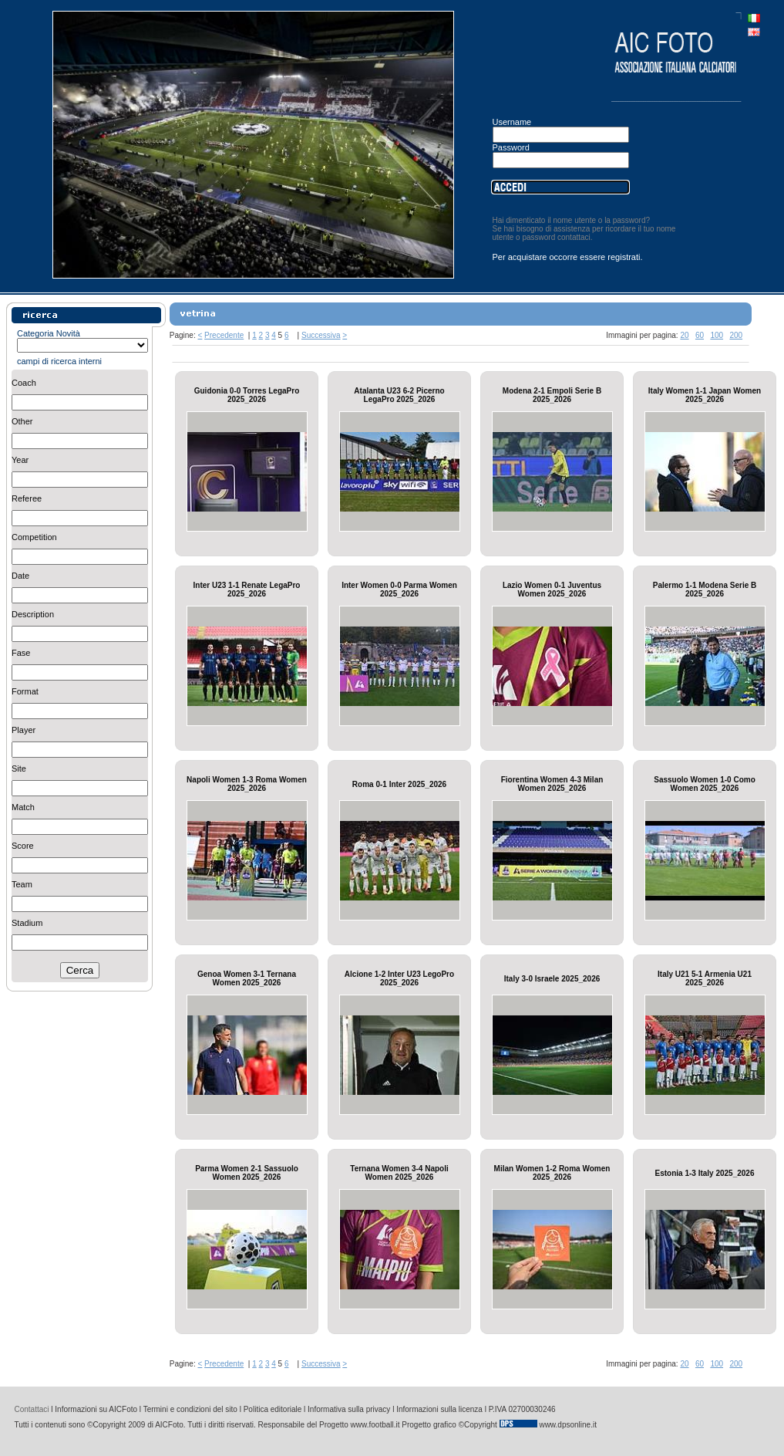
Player (23, 730)
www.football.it (375, 1425)
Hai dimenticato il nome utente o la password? (572, 220)
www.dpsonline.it (567, 1425)
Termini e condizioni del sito (190, 1409)
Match (23, 807)
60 (699, 335)
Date (20, 575)
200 (735, 335)
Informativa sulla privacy (349, 1409)
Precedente (224, 335)
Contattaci (32, 1409)
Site (19, 768)
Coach (24, 382)
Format (25, 691)
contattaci (574, 237)
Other (22, 421)
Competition (34, 537)
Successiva (321, 335)
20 (684, 335)
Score (23, 845)
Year (20, 460)
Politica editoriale (273, 1409)
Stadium (27, 922)
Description (33, 614)
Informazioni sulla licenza (439, 1409)
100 (716, 335)
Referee (27, 498)
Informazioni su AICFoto (96, 1409)
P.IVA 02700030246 (522, 1409)
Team (22, 884)
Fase (21, 652)
